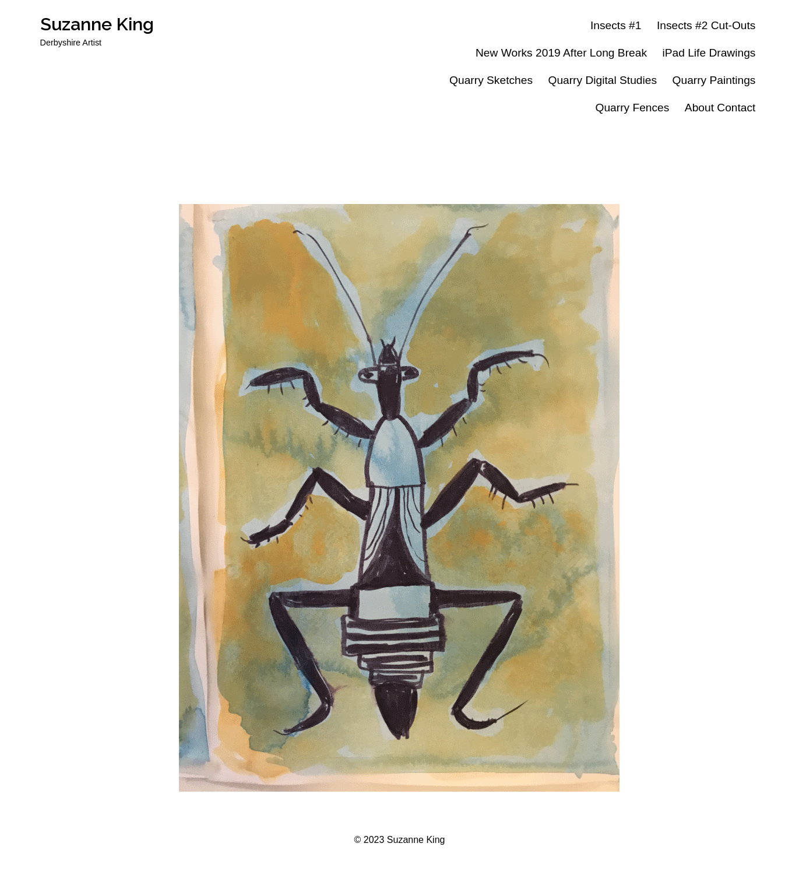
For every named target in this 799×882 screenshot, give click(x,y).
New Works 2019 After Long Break (561, 53)
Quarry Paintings (714, 80)
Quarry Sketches (491, 80)
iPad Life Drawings (708, 53)
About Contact (720, 107)
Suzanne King (97, 23)
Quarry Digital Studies (602, 80)
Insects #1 (615, 25)
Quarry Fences (632, 107)
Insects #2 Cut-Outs (706, 25)
